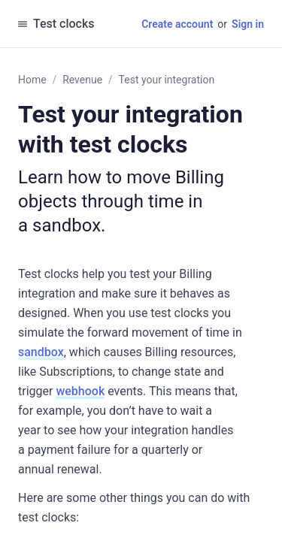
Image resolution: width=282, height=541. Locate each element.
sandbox (41, 352)
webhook (80, 391)
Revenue (82, 80)
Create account (177, 24)
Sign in (248, 24)
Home (32, 80)
